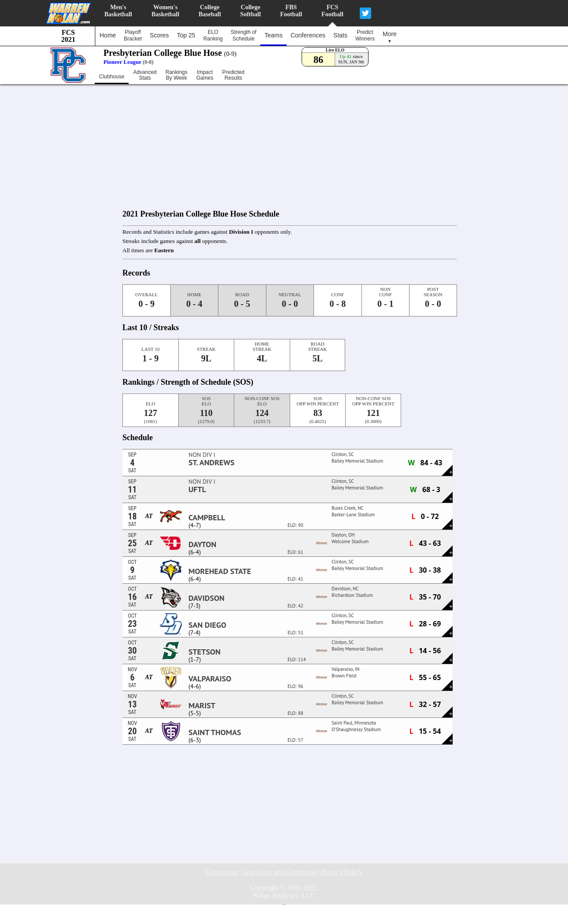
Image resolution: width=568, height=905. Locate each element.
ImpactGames (205, 75)
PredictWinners (365, 35)
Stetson (204, 651)
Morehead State (219, 571)
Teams (273, 35)
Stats (340, 35)
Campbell (206, 517)
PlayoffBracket (133, 35)
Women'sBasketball (165, 11)
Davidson (206, 598)
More (390, 37)
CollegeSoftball (250, 11)
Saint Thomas (214, 732)
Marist (201, 705)
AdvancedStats (144, 75)
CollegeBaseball (210, 11)
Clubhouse (111, 77)
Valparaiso (209, 678)
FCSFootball (332, 11)
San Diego (207, 625)
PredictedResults (233, 75)
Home (108, 35)
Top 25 (186, 35)
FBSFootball (291, 11)
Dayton (202, 544)
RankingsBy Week (177, 75)
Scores (159, 35)
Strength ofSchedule (244, 35)
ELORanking (213, 35)
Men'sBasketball (118, 11)
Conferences (308, 35)
